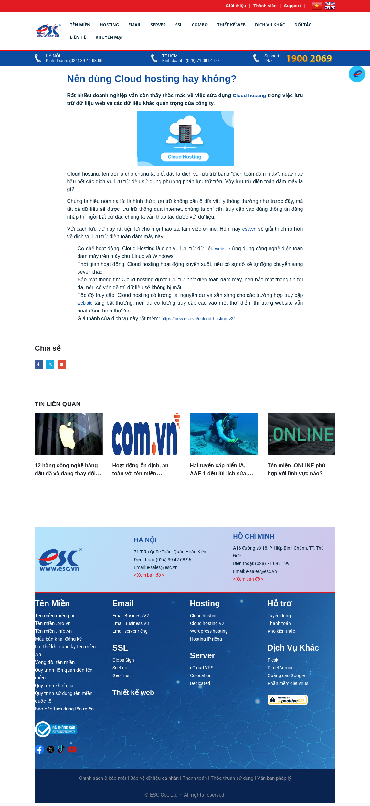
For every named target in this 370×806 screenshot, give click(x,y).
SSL (178, 25)
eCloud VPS (201, 670)
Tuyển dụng (279, 618)
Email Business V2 (130, 618)
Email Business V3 (130, 626)
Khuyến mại (109, 37)
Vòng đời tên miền (55, 665)
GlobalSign (123, 662)
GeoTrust (121, 678)
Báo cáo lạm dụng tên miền (64, 711)
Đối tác (302, 25)
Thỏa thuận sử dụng (232, 781)
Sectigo (119, 670)
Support (292, 5)
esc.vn (249, 229)
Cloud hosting (248, 95)
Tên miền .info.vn (53, 634)
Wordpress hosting (209, 633)
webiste (86, 303)
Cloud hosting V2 (207, 626)
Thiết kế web (231, 25)
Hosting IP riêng (206, 641)
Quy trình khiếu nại (55, 688)
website (230, 248)
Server (158, 25)
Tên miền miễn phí (54, 618)
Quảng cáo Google (286, 678)
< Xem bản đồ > (149, 577)
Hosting (109, 25)
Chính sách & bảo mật (102, 781)
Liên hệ (78, 37)
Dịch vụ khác (270, 25)
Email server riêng (130, 633)
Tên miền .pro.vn (52, 626)
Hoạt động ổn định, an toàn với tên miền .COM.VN (145, 475)
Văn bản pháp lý (274, 781)
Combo (200, 25)
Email (134, 25)
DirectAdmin (280, 670)
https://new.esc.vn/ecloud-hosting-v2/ (203, 318)
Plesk (273, 662)
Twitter (53, 365)
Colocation (201, 678)
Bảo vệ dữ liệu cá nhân (154, 781)
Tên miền (80, 25)
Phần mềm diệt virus (288, 685)
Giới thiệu (236, 5)
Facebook (39, 365)
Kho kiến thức (281, 633)
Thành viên (265, 5)
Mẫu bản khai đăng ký (58, 641)
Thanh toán (279, 626)
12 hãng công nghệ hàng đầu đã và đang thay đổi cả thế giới (66, 475)
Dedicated (200, 685)
